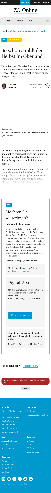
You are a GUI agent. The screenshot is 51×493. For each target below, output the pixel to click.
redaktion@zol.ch (9, 428)
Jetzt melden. (30, 365)
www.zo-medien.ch (9, 432)
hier (24, 271)
